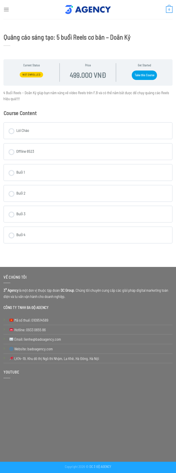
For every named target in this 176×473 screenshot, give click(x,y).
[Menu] (6, 9)
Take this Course (144, 75)
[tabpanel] (88, 96)
